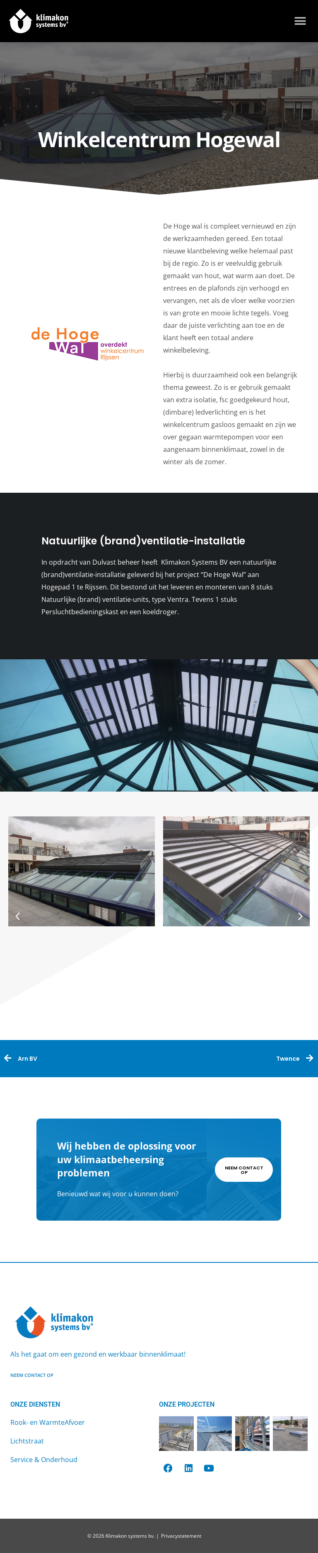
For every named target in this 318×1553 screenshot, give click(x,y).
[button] (300, 21)
